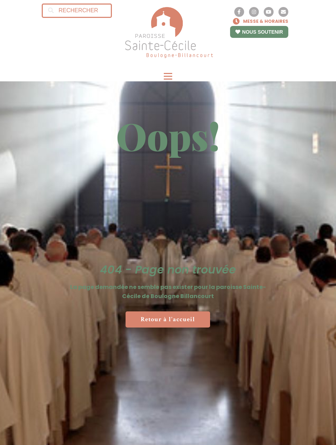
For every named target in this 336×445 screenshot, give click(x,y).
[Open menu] (168, 76)
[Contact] (283, 12)
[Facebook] (239, 12)
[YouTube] (269, 12)
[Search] (51, 11)
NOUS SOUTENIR (259, 32)
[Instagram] (254, 12)
